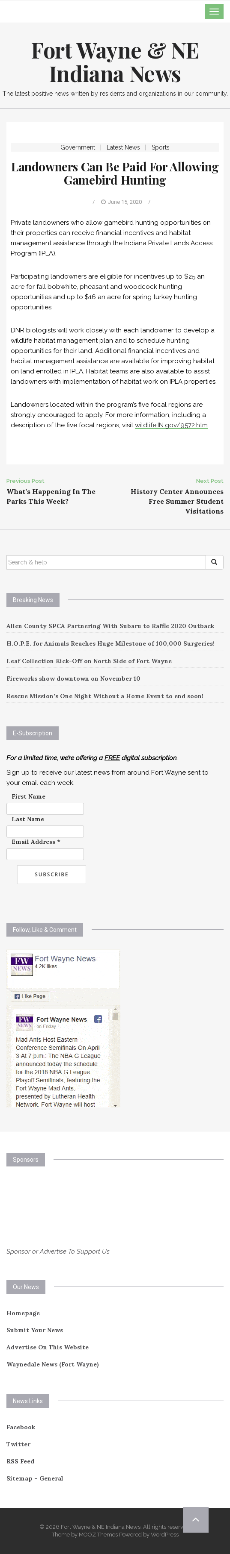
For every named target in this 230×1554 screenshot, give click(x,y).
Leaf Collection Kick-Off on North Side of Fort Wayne (89, 661)
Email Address (36, 842)
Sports (161, 147)
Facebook (20, 1427)
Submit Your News (34, 1330)
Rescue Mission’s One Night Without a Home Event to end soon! (104, 696)
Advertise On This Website (47, 1347)
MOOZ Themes (98, 1534)
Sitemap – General (34, 1478)
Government (77, 147)
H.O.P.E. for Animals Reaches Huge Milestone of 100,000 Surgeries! (110, 643)
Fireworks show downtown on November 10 (73, 678)
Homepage (23, 1313)
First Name (28, 796)
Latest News (123, 147)
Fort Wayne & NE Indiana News (115, 61)
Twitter (18, 1444)
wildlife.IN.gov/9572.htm (171, 425)
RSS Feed (20, 1461)
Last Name (28, 819)
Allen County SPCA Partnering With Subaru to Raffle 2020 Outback (110, 626)
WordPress (165, 1534)
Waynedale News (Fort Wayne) (52, 1364)
